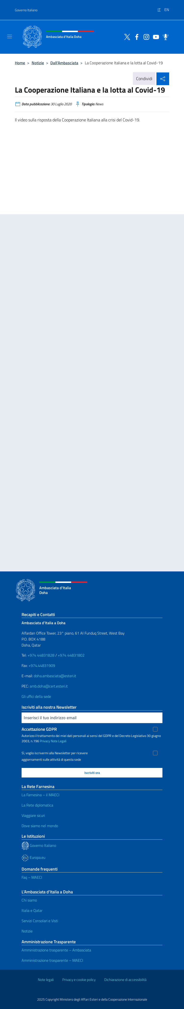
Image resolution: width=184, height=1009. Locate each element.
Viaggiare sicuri (33, 815)
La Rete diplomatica (37, 805)
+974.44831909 (42, 665)
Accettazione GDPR (39, 729)
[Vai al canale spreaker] (164, 36)
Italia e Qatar (32, 910)
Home (20, 63)
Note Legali (58, 740)
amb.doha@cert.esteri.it (49, 686)
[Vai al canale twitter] (126, 36)
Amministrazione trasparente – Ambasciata (56, 950)
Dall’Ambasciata (64, 63)
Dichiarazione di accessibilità (125, 979)
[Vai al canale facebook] (135, 36)
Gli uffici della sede (36, 696)
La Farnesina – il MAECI (40, 795)
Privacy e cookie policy (79, 979)
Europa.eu (33, 857)
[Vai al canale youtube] (155, 36)
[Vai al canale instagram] (145, 36)
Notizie (38, 63)
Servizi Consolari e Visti (40, 921)
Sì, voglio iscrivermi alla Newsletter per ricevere (55, 753)
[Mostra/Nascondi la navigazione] (9, 36)
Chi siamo (29, 900)
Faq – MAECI (32, 877)
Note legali (46, 979)
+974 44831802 (71, 655)
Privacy (45, 740)
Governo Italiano (26, 9)
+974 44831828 (41, 655)
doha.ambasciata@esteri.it (55, 676)
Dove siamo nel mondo (40, 826)
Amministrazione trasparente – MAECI (52, 960)
